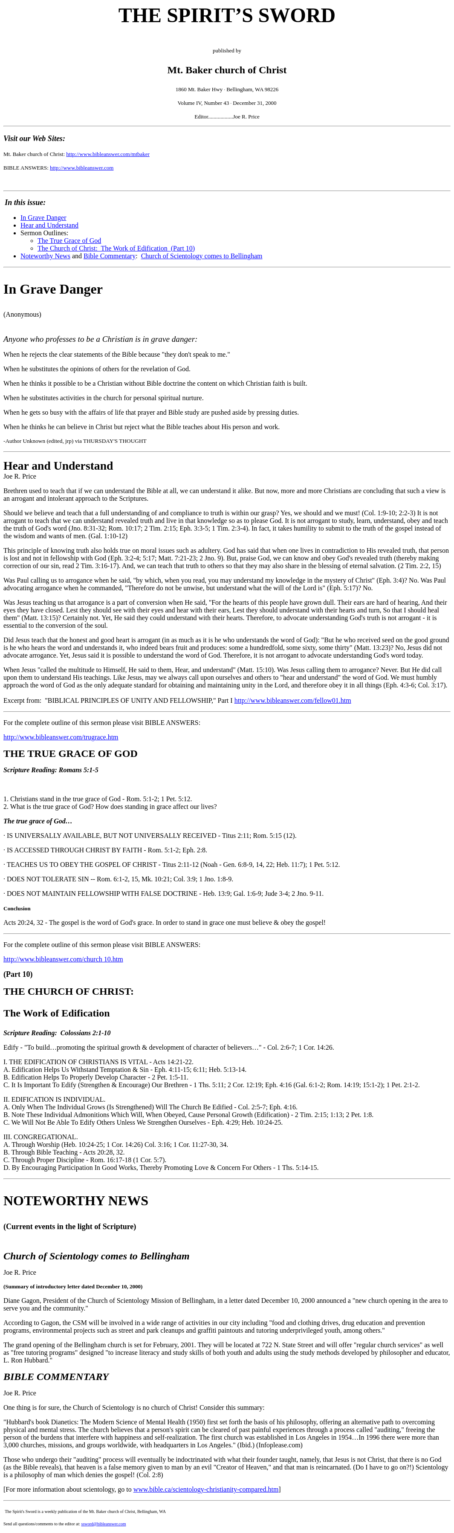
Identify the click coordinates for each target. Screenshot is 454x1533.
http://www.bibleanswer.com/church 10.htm (63, 959)
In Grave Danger (43, 217)
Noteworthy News (45, 256)
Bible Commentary (110, 256)
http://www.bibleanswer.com (81, 168)
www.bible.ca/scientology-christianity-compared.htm (206, 1489)
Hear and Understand (49, 225)
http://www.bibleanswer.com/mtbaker (108, 154)
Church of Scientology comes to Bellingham (202, 256)
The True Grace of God (69, 240)
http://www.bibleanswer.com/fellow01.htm (292, 700)
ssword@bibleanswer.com (103, 1523)
